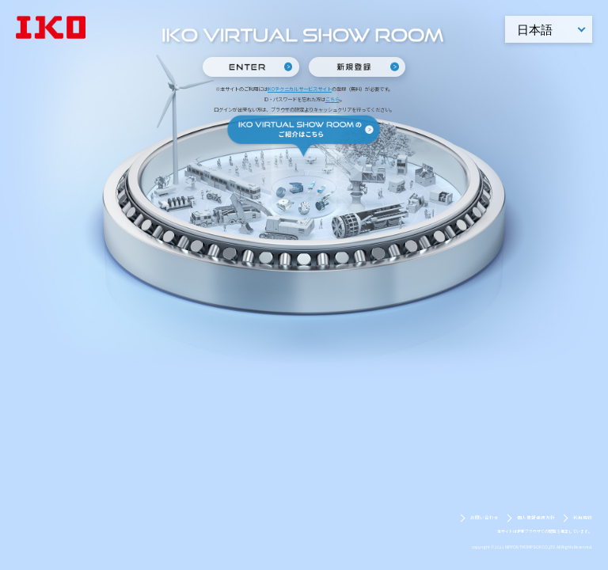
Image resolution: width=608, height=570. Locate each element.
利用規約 (582, 518)
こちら (332, 99)
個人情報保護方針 (536, 518)
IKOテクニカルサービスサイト (300, 89)
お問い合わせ (484, 518)
